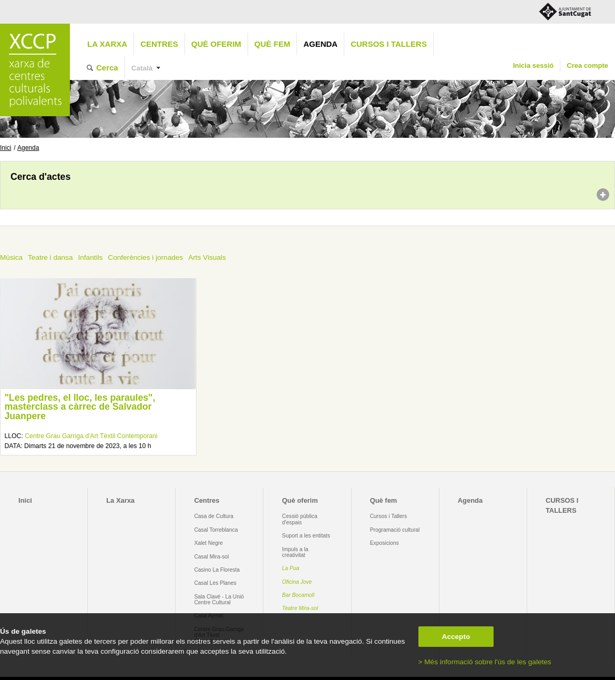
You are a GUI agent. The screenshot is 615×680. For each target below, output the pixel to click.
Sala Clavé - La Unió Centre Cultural (219, 599)
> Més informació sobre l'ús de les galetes (484, 662)
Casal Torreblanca (216, 530)
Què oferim (216, 43)
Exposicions (384, 543)
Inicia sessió (533, 65)
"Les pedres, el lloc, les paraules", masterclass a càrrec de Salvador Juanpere (79, 406)
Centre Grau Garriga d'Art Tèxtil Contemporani (91, 436)
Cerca (107, 67)
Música (11, 257)
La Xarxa (107, 43)
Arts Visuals (207, 257)
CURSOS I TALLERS (389, 43)
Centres (159, 43)
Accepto (456, 637)
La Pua (291, 568)
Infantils (90, 257)
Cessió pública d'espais (299, 519)
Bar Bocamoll (298, 595)
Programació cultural (395, 530)
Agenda (320, 43)
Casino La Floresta (217, 570)
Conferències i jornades (145, 257)
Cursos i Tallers (388, 516)
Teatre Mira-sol (300, 608)
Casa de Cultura (213, 516)
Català (142, 68)
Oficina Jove (297, 582)
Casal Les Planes (215, 583)
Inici (5, 147)
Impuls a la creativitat (295, 552)
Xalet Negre (208, 543)
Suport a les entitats (306, 536)
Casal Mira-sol (211, 557)
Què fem (272, 43)
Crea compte (587, 65)
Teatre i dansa (50, 257)
